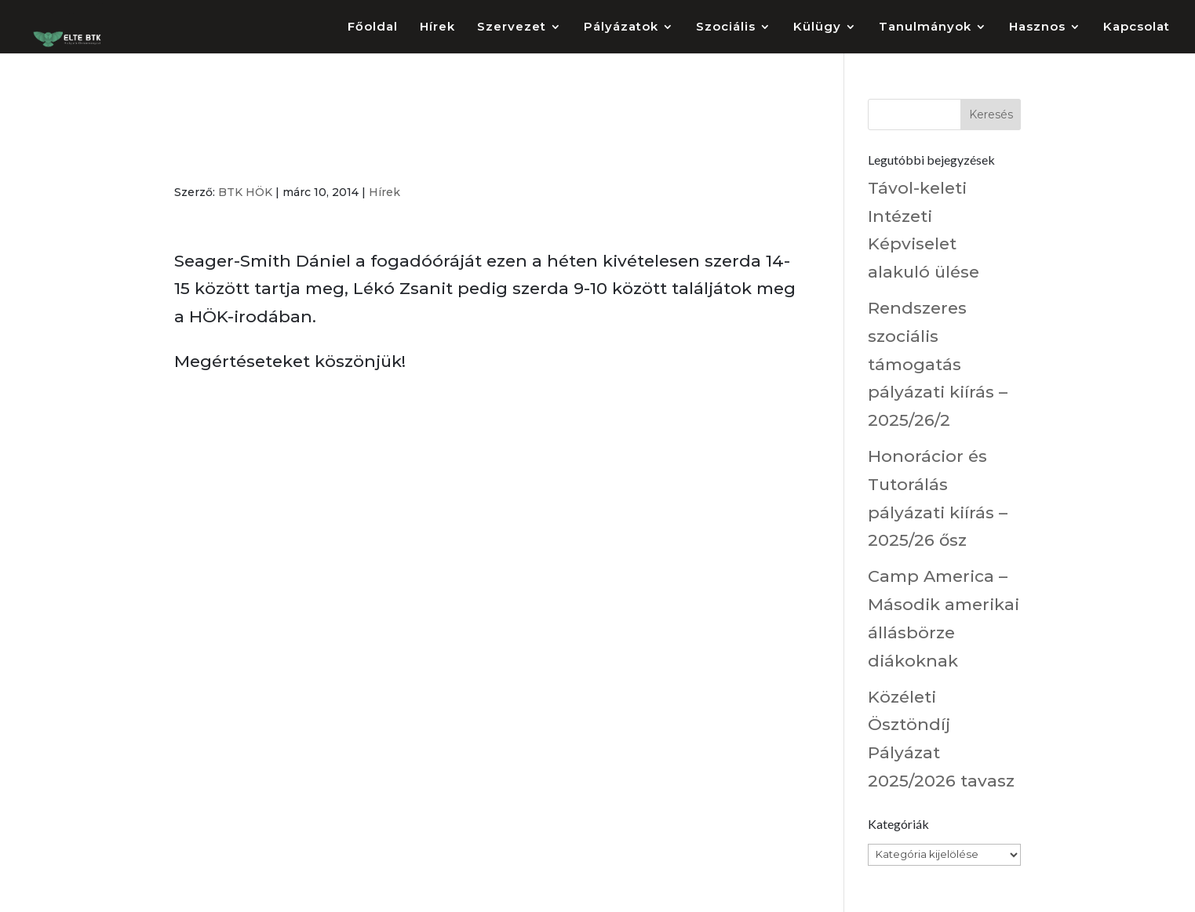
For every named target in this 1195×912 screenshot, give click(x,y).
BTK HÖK (245, 192)
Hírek (437, 27)
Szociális (726, 27)
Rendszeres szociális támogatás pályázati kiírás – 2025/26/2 (937, 364)
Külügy (817, 27)
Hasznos (1037, 27)
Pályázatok (621, 27)
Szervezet (511, 27)
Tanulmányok (925, 27)
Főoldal (373, 27)
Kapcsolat (1136, 27)
